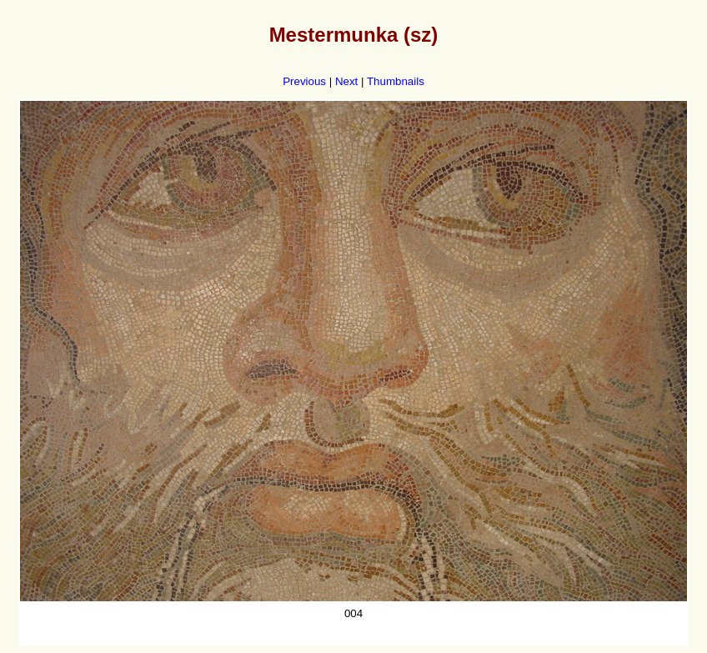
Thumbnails (395, 81)
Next (346, 81)
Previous (304, 81)
